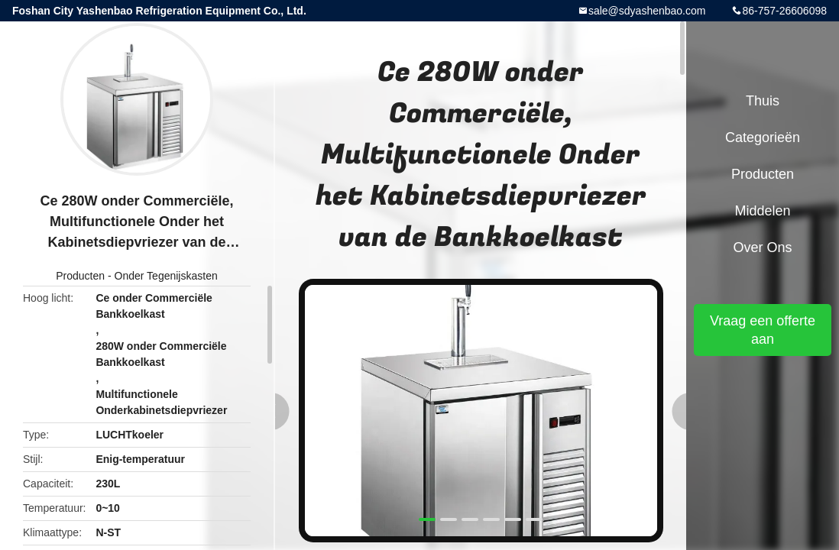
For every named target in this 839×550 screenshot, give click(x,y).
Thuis (762, 100)
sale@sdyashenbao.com (647, 11)
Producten (80, 276)
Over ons (762, 247)
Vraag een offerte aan (762, 330)
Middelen (762, 210)
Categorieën (762, 137)
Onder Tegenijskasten (166, 276)
